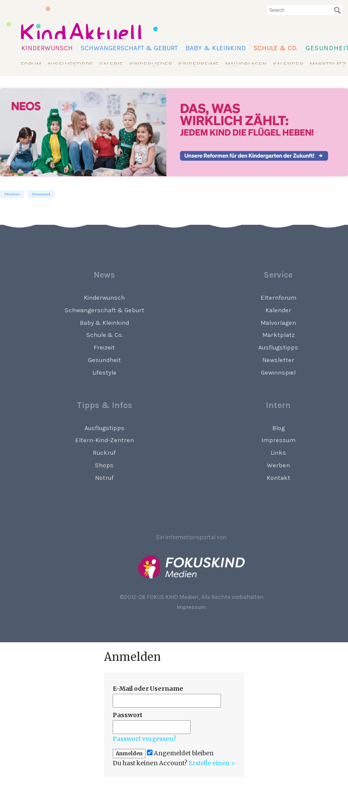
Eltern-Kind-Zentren (104, 440)
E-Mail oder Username (148, 688)
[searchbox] (305, 10)
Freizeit (104, 347)
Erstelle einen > (212, 763)
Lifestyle (104, 372)
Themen (12, 194)
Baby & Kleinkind (215, 48)
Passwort (128, 715)
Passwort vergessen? (144, 739)
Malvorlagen (246, 64)
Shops (104, 465)
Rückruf (104, 452)
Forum (30, 64)
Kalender (288, 64)
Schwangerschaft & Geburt (129, 48)
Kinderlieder (150, 64)
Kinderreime (198, 64)
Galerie (111, 64)
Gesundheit (104, 360)
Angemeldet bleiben (180, 753)
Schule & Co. (276, 48)
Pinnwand (41, 194)
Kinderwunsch (47, 48)
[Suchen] (337, 10)
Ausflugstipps (70, 64)
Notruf (104, 478)
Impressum (191, 607)
